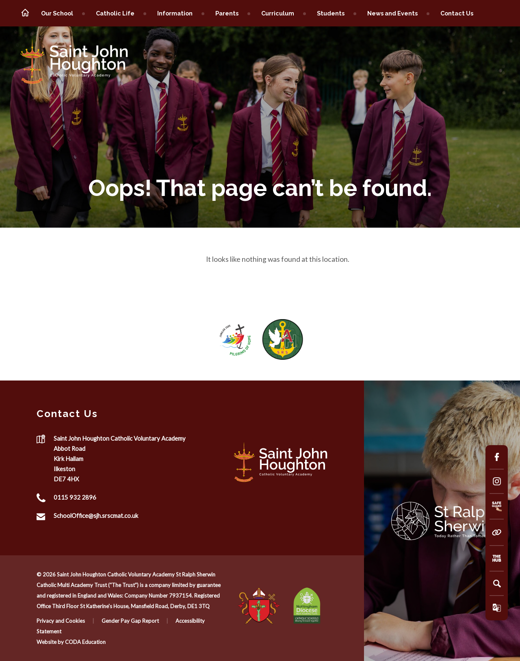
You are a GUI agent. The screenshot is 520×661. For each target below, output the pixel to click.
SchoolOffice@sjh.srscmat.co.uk (96, 516)
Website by (51, 642)
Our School (57, 13)
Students (330, 13)
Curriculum (277, 13)
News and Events (392, 13)
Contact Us (456, 13)
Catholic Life (115, 13)
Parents (226, 13)
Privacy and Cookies (61, 621)
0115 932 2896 (75, 497)
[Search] (497, 583)
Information (175, 13)
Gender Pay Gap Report (130, 621)
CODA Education (85, 642)
